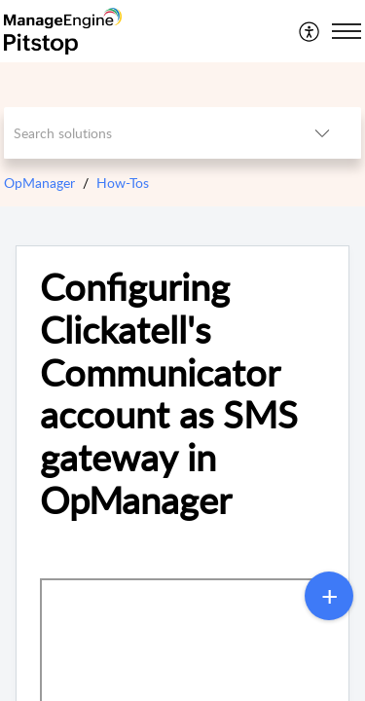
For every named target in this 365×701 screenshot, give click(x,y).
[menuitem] (310, 31)
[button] (310, 31)
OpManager (39, 182)
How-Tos (122, 182)
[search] (144, 133)
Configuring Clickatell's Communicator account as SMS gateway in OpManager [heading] (169, 394)
